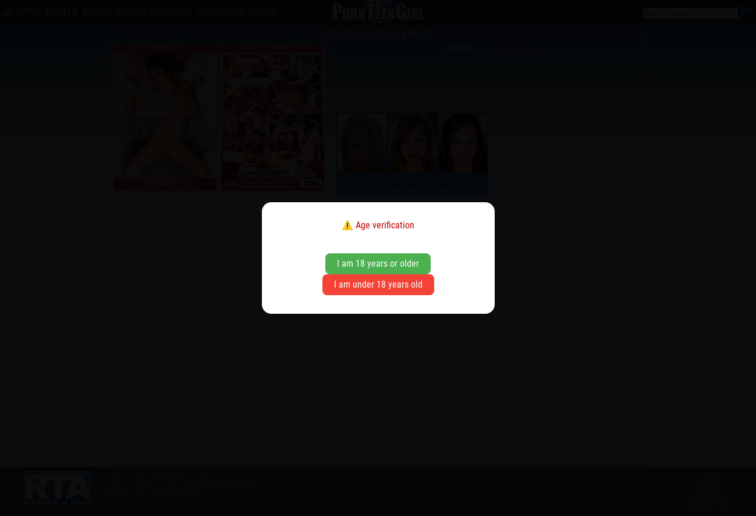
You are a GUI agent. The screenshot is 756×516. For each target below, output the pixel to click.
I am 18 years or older (378, 263)
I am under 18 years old (378, 284)
